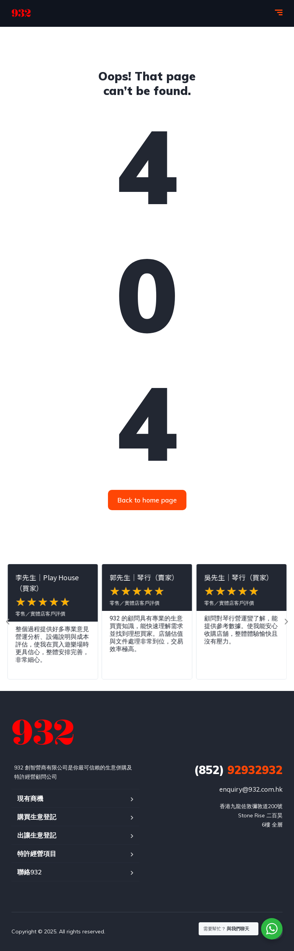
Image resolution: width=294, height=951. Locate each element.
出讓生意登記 (36, 835)
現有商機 (30, 798)
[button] (7, 621)
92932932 (238, 770)
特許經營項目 (36, 854)
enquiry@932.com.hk (251, 789)
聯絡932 (29, 872)
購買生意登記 (36, 817)
